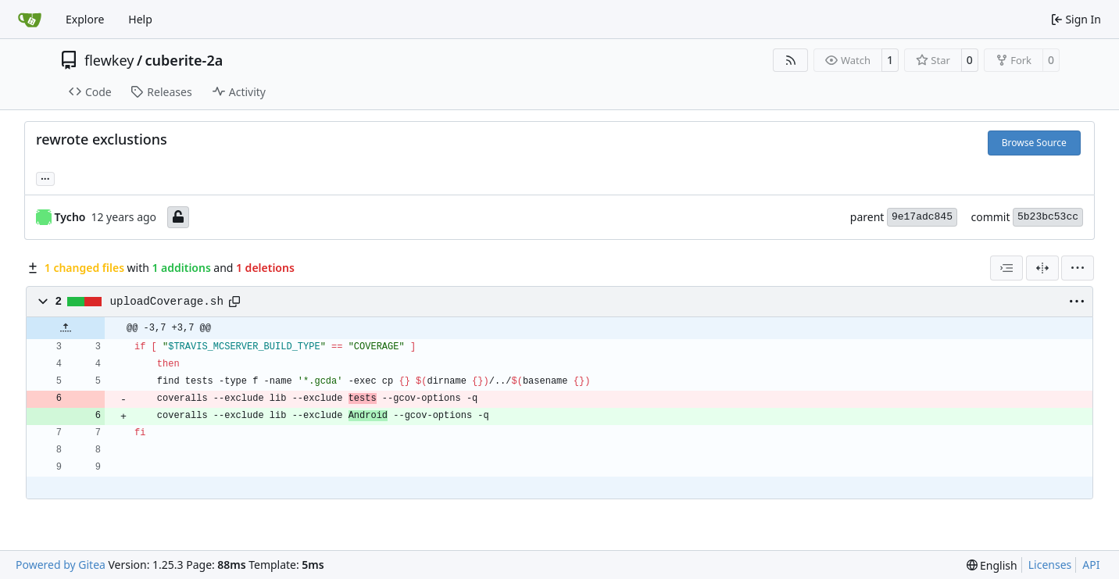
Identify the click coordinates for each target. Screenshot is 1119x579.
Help (140, 19)
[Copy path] (234, 302)
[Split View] (1042, 268)
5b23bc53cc (1047, 217)
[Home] (30, 19)
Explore (85, 19)
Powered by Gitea (60, 564)
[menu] (1077, 268)
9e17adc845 (922, 217)
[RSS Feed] (791, 60)
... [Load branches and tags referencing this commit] (45, 177)
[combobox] (1006, 268)
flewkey (109, 60)
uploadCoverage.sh (166, 301)
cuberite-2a (184, 60)
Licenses (1050, 564)
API (1090, 564)
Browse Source (1034, 142)
